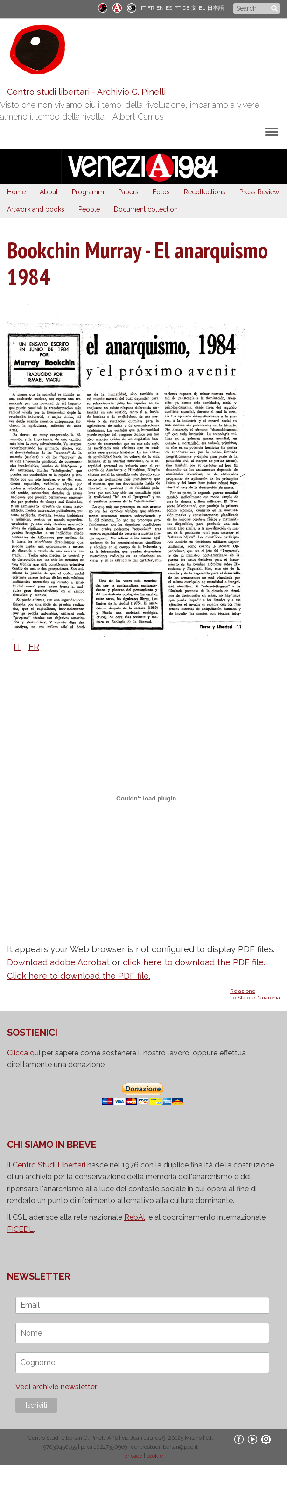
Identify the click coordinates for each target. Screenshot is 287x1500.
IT (143, 8)
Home (16, 192)
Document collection (146, 209)
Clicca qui (23, 1052)
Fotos (161, 192)
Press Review (259, 192)
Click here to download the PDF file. (78, 976)
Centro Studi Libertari (49, 1164)
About (49, 192)
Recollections (204, 192)
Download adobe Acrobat (59, 962)
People (89, 209)
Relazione (242, 991)
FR (150, 8)
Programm (88, 192)
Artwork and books (35, 209)
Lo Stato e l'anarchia (255, 997)
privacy (133, 1455)
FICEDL (20, 1229)
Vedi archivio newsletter (56, 1386)
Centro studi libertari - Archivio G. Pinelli (86, 92)
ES (169, 8)
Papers (128, 192)
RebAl (134, 1217)
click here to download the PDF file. (194, 962)
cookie (155, 1455)
